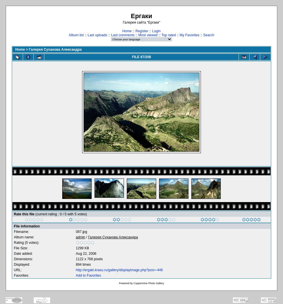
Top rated (168, 35)
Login (156, 31)
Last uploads (97, 35)
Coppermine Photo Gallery (148, 283)
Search (208, 35)
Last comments (122, 35)
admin (80, 237)
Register (141, 31)
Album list (76, 35)
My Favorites (189, 35)
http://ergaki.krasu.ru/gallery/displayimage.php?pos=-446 (119, 270)
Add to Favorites (88, 275)
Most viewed (148, 35)
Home (127, 31)
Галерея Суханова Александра (55, 50)
